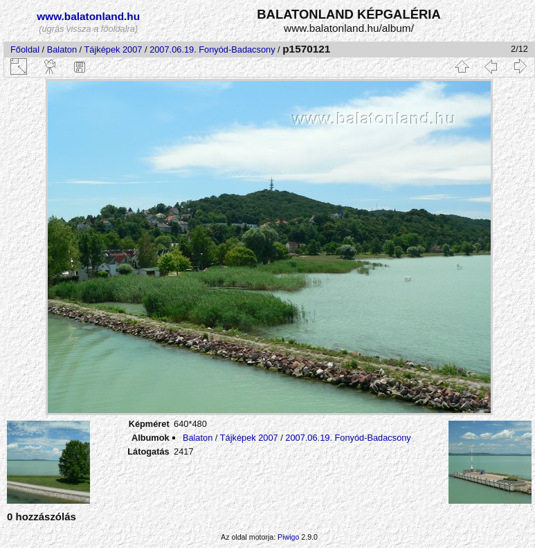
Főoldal (24, 49)
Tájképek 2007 (113, 49)
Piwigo (288, 537)
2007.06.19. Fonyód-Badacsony (212, 49)
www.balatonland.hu (88, 16)
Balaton (62, 49)
